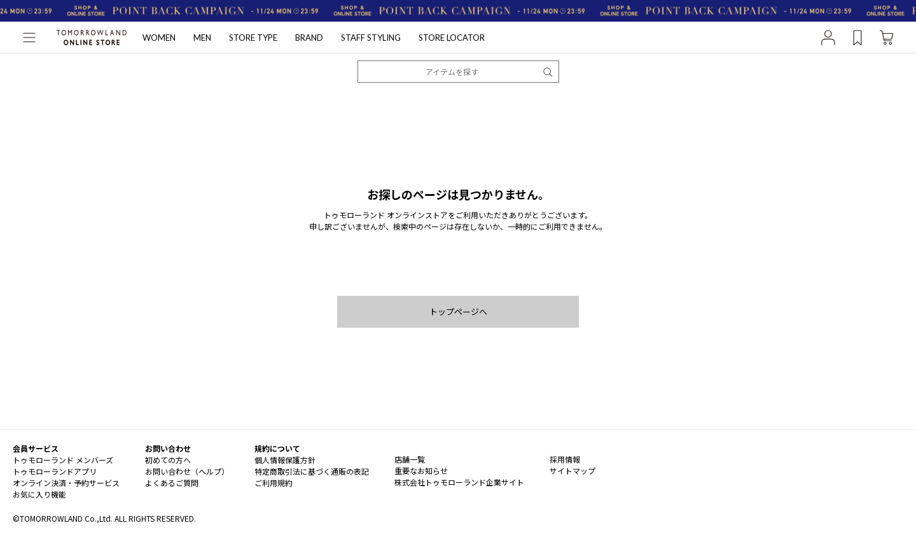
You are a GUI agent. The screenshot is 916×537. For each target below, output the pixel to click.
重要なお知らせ (421, 470)
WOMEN (159, 37)
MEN (202, 37)
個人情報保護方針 (285, 459)
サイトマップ (572, 470)
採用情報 (565, 459)
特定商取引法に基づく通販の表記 (311, 471)
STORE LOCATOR (452, 37)
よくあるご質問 (171, 482)
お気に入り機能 (39, 494)
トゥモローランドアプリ (55, 471)
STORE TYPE (253, 37)
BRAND (309, 37)
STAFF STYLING (371, 37)
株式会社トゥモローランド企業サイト (459, 482)
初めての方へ (168, 459)
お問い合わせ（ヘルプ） (187, 471)
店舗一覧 (409, 459)
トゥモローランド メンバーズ (63, 459)
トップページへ (458, 311)
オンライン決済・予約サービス (66, 482)
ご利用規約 (273, 482)
